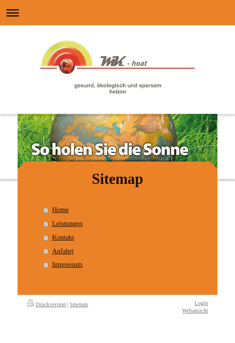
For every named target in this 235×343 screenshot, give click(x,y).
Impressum (67, 264)
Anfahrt (62, 251)
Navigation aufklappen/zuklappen (117, 12)
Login (201, 303)
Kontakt (63, 237)
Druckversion (46, 305)
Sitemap (79, 305)
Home (60, 209)
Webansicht (195, 311)
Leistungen (67, 223)
